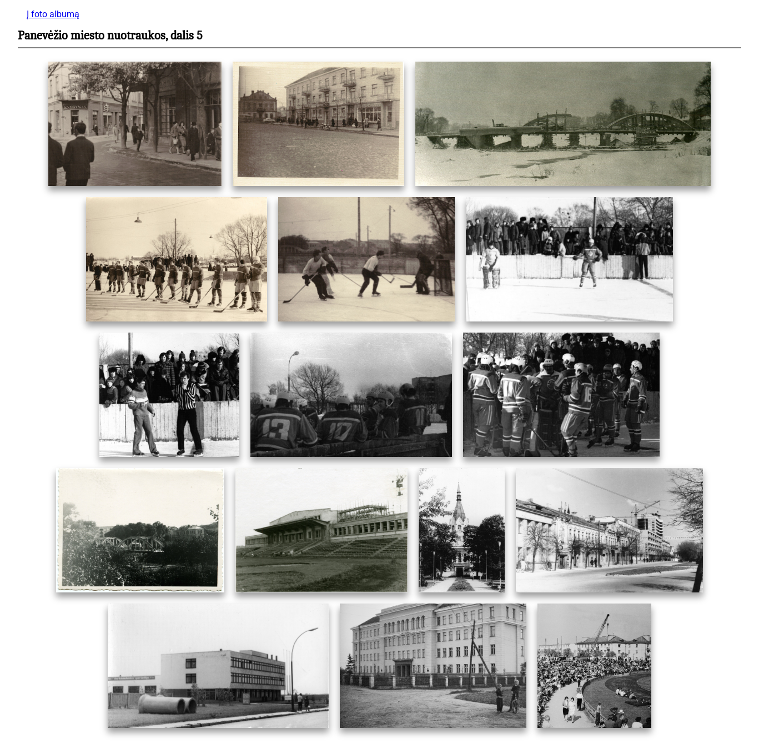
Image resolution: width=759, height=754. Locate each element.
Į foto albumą (53, 14)
